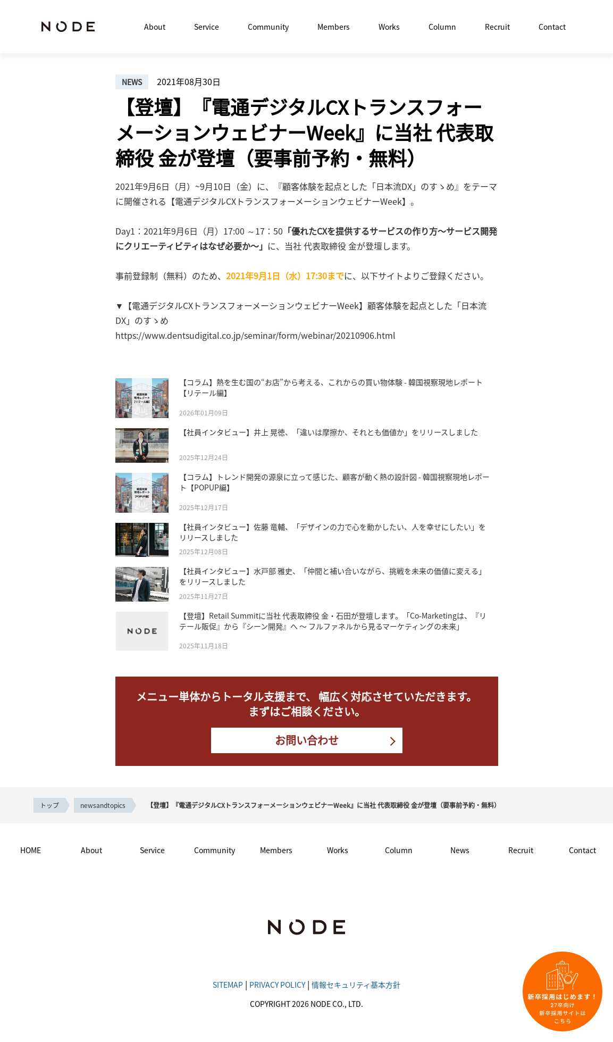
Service (206, 26)
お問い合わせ (307, 740)
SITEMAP (228, 984)
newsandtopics (102, 805)
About (154, 26)
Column (442, 26)
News (459, 850)
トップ (49, 805)
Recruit (497, 26)
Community (268, 26)
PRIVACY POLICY (277, 984)
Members (333, 26)
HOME (30, 850)
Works (389, 26)
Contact (552, 26)
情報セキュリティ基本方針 (356, 984)
